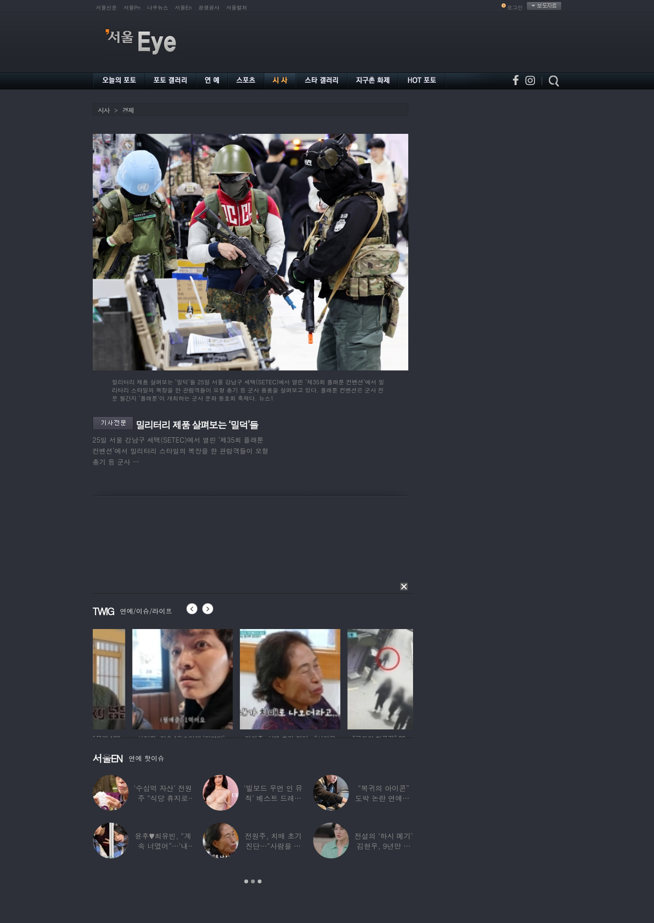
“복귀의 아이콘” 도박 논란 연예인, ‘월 (383, 798)
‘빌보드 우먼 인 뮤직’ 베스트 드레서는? (273, 798)
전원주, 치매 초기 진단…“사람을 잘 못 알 (272, 846)
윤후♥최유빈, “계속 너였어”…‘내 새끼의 (162, 846)
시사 (103, 110)
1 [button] (246, 881)
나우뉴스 (157, 7)
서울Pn (132, 7)
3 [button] (260, 881)
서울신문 (106, 7)
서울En (183, 7)
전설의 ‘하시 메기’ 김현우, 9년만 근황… (383, 846)
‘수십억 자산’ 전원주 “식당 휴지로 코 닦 (162, 798)
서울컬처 (236, 7)
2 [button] (253, 881)
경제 (128, 110)
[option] (143, 678)
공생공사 (208, 7)
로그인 (515, 7)
